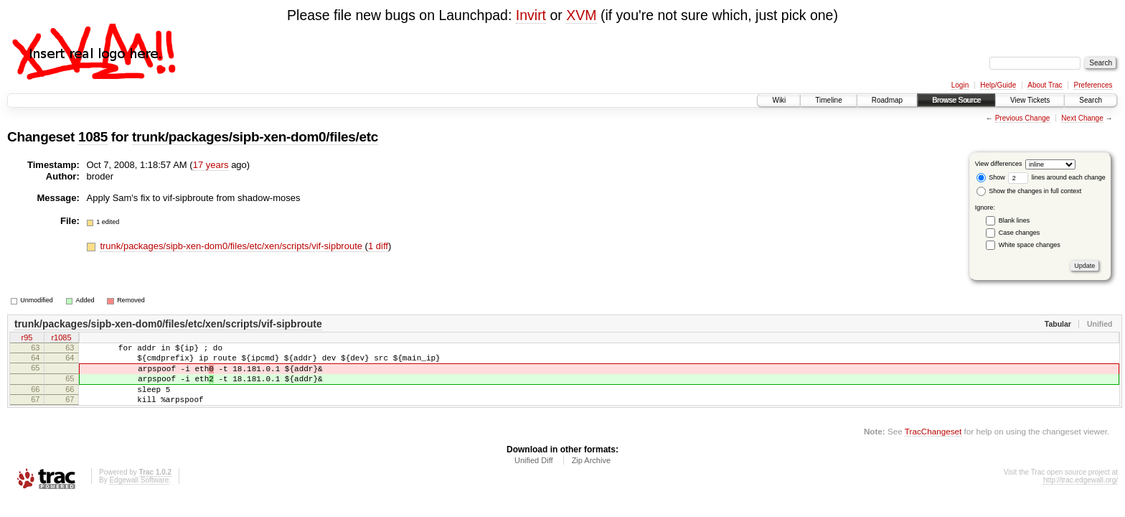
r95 (27, 339)
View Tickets (1030, 100)
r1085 (61, 339)
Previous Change (1022, 118)
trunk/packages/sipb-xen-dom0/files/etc (255, 136)
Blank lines (1014, 220)
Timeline (828, 100)
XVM (581, 15)
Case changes (1019, 232)
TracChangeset (933, 446)
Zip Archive (591, 475)
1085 (93, 136)
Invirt (531, 15)
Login (960, 85)
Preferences (1093, 85)
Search (1090, 100)
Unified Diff (533, 475)
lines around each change (1057, 177)
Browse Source (956, 100)
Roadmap (887, 100)
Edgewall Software (139, 495)
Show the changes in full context (1029, 191)
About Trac (1044, 85)
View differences (998, 163)
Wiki (779, 100)
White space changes (1029, 244)
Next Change (1082, 118)
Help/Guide (998, 85)
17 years (211, 164)
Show (990, 177)
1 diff (378, 246)
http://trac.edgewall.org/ (1080, 495)
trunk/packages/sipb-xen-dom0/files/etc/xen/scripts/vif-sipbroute (232, 246)
